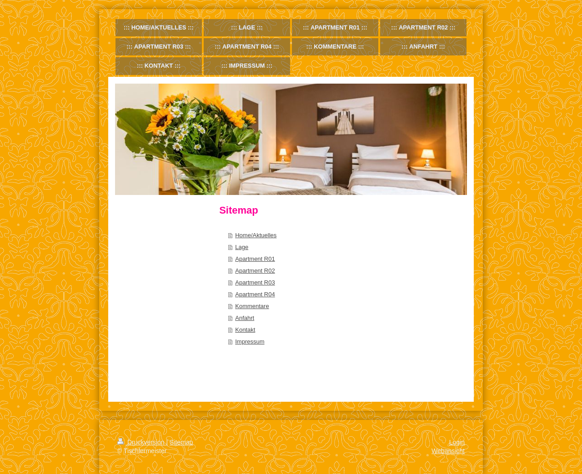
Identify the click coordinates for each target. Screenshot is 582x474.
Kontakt (245, 329)
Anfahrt (244, 317)
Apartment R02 (255, 270)
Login (457, 442)
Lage (241, 247)
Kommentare (252, 306)
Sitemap (181, 442)
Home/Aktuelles (255, 235)
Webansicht (448, 450)
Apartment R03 (255, 282)
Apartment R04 (255, 294)
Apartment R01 (255, 258)
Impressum (249, 341)
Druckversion (141, 442)
